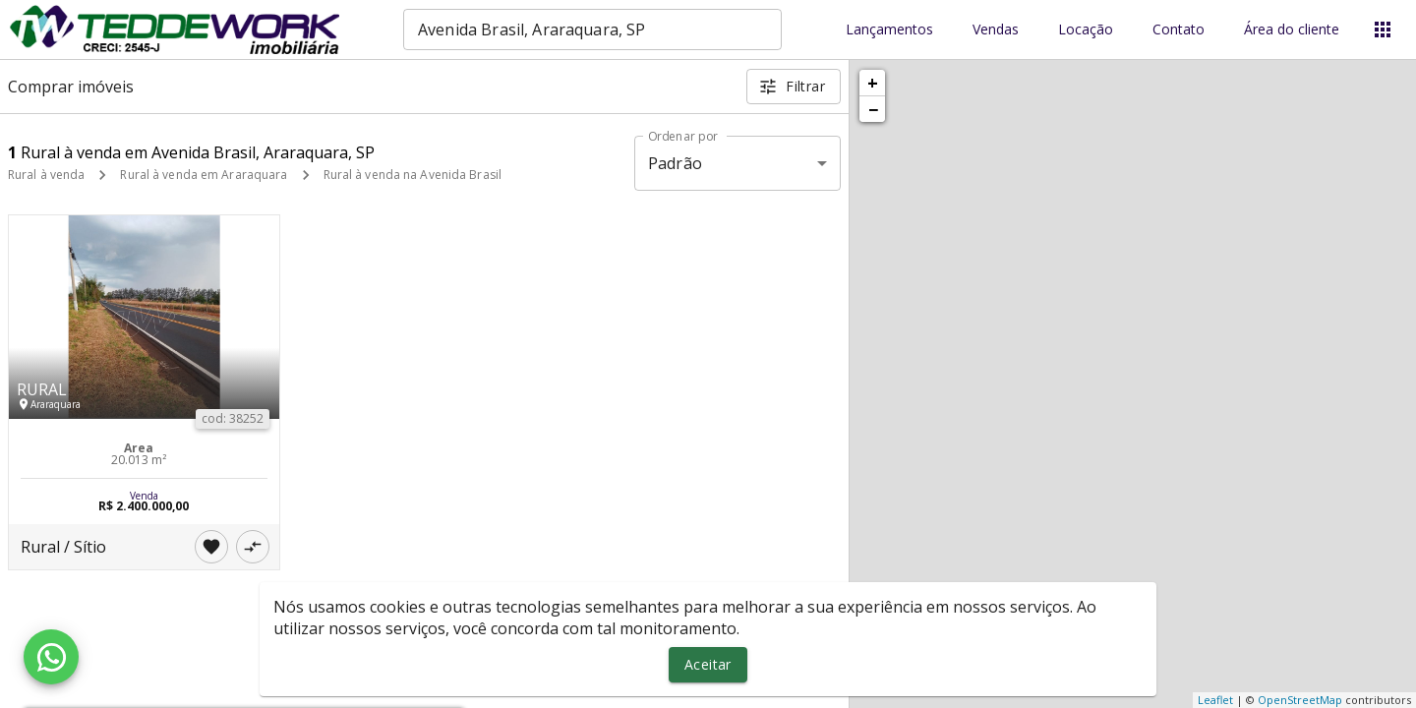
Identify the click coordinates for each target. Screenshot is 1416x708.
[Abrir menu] (1382, 29)
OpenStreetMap (1300, 699)
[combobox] (592, 29)
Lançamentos (889, 30)
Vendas (996, 30)
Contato (1178, 30)
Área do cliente (1291, 30)
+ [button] (872, 82)
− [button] (873, 109)
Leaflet (1215, 699)
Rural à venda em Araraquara (203, 174)
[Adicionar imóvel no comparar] (252, 546)
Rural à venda (46, 174)
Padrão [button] (675, 163)
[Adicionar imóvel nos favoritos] (211, 546)
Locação (1085, 30)
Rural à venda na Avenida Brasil (413, 174)
